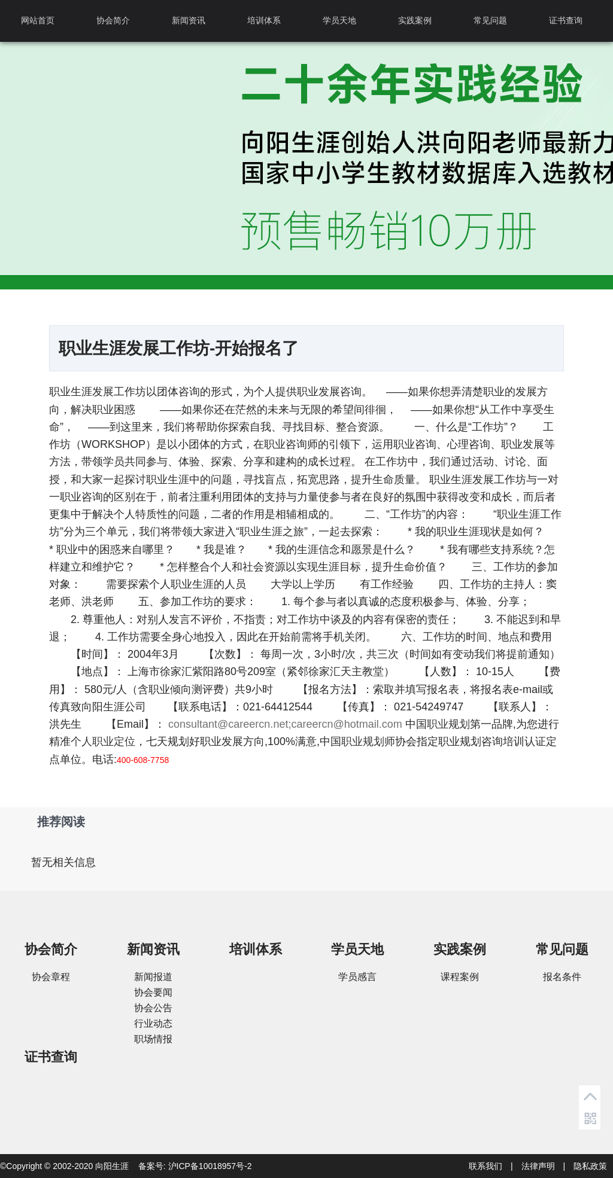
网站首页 (37, 20)
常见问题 (490, 20)
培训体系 (264, 20)
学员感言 (357, 977)
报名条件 (562, 977)
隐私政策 (590, 1166)
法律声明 (538, 1166)
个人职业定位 (103, 741)
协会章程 (51, 977)
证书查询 (565, 20)
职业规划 (448, 724)
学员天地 (339, 20)
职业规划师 (368, 741)
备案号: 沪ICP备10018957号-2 (195, 1166)
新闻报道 (153, 977)
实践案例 (415, 20)
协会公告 (153, 1008)
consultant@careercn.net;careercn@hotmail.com (285, 724)
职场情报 (153, 1039)
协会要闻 (153, 992)
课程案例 (460, 977)
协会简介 (113, 20)
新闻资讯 (188, 20)
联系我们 (485, 1166)
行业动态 (153, 1023)
